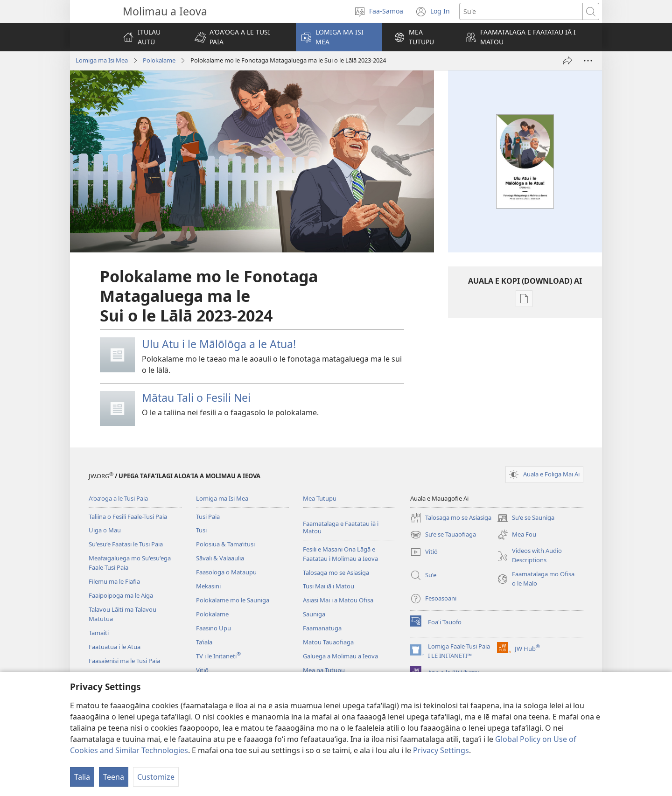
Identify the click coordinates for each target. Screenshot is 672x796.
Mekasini (208, 586)
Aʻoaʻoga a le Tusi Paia (118, 498)
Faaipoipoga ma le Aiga (121, 595)
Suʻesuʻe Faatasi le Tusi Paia (126, 544)
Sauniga (314, 614)
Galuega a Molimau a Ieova (340, 656)
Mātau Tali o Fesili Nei (196, 397)
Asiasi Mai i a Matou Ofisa (338, 600)
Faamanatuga (322, 628)
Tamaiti (99, 632)
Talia (82, 777)
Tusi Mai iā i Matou (328, 586)
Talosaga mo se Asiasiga (336, 572)
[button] (239, 37)
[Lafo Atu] (567, 60)
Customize (156, 777)
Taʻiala (204, 642)
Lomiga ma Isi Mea (102, 60)
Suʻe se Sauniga (525, 518)
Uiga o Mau (105, 530)
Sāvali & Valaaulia (220, 558)
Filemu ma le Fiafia (114, 581)
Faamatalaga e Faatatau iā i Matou (340, 527)
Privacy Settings (441, 750)
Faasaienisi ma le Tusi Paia (124, 660)
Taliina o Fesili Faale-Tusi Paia (128, 516)
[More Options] (588, 60)
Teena (113, 777)
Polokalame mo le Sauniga (232, 600)
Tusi (201, 530)
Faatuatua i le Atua (114, 646)
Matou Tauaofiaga (328, 642)
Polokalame (159, 60)
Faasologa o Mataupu (226, 572)
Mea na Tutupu (324, 670)
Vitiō (202, 670)
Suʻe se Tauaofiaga (443, 534)
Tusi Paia (208, 516)
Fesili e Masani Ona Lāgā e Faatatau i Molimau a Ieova (340, 554)
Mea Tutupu (319, 498)
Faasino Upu (213, 628)
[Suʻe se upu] (521, 11)
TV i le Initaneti (218, 656)
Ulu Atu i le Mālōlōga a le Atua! (219, 343)
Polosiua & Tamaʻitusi (225, 544)
